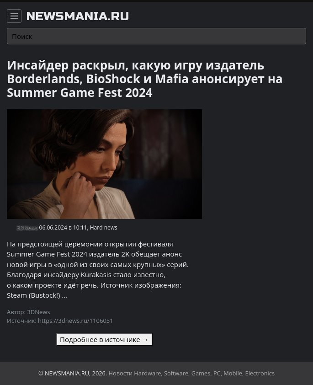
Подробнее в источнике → (104, 339)
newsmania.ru (77, 16)
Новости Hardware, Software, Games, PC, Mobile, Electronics (192, 373)
